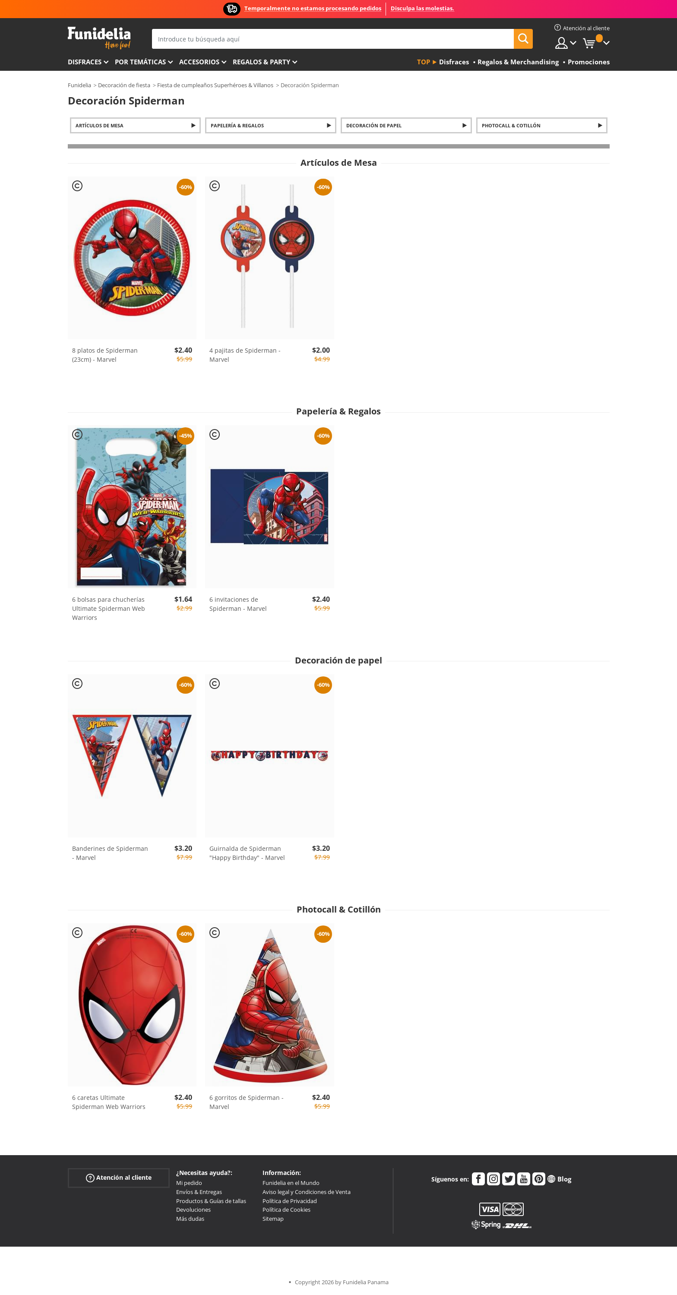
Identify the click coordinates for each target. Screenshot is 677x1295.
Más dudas (190, 1218)
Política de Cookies (286, 1209)
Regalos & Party (261, 61)
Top (423, 61)
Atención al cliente (119, 1177)
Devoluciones (193, 1209)
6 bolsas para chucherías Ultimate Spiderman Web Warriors (108, 608)
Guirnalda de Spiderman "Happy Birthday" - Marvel (247, 853)
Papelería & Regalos (237, 125)
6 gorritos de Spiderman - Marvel (246, 1102)
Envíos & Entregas (199, 1192)
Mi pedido (189, 1183)
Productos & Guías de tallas (211, 1201)
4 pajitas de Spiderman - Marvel (245, 354)
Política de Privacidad (290, 1201)
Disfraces (84, 61)
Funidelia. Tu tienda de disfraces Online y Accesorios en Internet (99, 38)
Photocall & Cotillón (511, 125)
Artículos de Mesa (99, 125)
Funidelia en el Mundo (291, 1183)
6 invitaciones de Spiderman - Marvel (238, 604)
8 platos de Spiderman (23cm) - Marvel (105, 354)
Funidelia (79, 85)
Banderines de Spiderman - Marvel (110, 853)
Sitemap (273, 1218)
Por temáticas (140, 61)
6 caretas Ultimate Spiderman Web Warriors (109, 1102)
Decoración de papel (374, 125)
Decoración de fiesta (124, 85)
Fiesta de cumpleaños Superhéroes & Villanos (215, 85)
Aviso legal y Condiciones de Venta (307, 1192)
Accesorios (199, 61)
